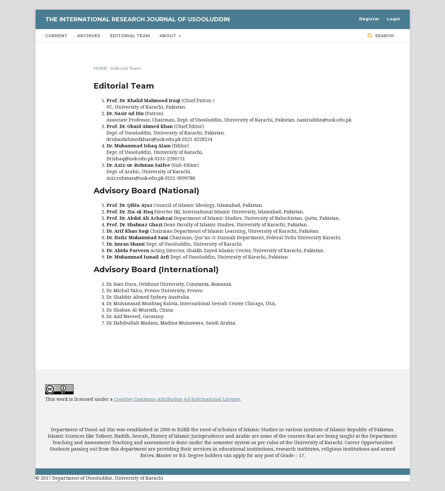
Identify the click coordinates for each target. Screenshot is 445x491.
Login (393, 18)
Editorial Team (130, 35)
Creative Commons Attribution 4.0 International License (177, 399)
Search (384, 35)
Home (100, 68)
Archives (88, 35)
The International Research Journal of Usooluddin (137, 19)
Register (369, 18)
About (168, 35)
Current (56, 35)
